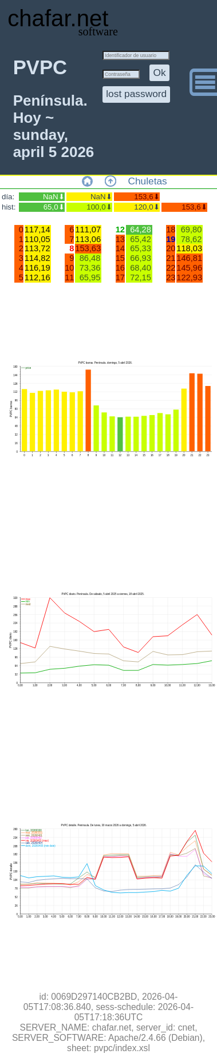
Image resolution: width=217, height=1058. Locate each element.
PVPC (40, 67)
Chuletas (147, 181)
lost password (136, 93)
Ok (159, 72)
